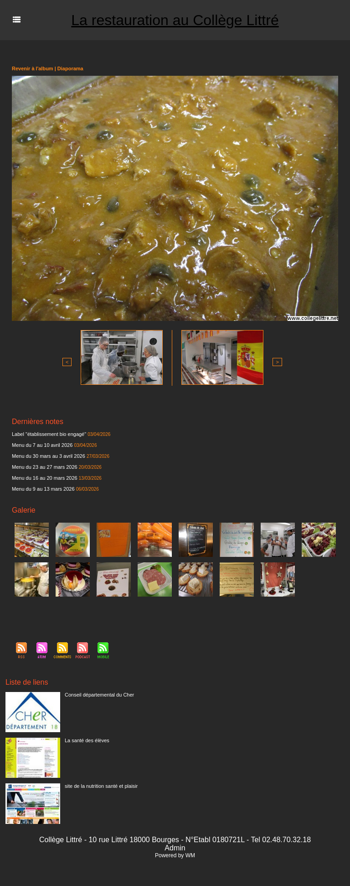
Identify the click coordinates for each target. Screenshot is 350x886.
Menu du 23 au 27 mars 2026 (44, 467)
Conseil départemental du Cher (99, 694)
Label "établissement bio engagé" (49, 434)
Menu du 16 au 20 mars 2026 (44, 478)
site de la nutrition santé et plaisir (101, 786)
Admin (175, 848)
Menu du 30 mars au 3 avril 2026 (48, 456)
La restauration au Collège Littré (174, 20)
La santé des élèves (87, 740)
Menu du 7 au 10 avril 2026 (42, 445)
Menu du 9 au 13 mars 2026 (43, 489)
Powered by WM (175, 855)
